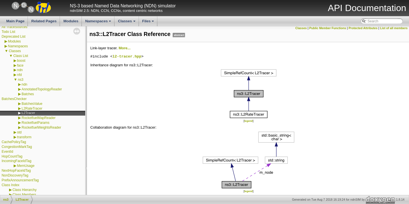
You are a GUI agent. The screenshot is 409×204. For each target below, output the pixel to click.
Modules (70, 21)
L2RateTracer (32, 108)
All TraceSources (15, 27)
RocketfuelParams (35, 123)
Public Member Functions (327, 28)
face (20, 65)
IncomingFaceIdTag (17, 161)
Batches (28, 94)
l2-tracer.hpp (126, 56)
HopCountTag (12, 156)
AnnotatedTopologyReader (42, 89)
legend (248, 121)
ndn (20, 70)
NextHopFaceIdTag (16, 171)
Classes (127, 22)
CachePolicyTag (14, 142)
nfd (19, 75)
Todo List (8, 32)
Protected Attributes (363, 28)
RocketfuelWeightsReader (41, 127)
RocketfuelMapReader (38, 118)
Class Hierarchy (24, 190)
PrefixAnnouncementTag (20, 180)
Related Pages (44, 21)
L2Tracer (28, 113)
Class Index (11, 185)
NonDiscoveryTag (15, 175)
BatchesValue (32, 104)
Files (148, 22)
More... (125, 48)
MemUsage (25, 166)
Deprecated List (14, 37)
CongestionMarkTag (17, 147)
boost (21, 61)
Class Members (24, 195)
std (19, 132)
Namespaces (98, 22)
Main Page (15, 21)
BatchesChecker (14, 99)
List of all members (394, 28)
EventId (7, 152)
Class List (20, 56)
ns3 (20, 80)
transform (24, 137)
